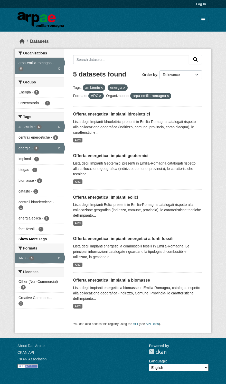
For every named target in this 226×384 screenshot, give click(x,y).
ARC (78, 140)
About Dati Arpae (31, 346)
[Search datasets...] (131, 59)
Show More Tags (32, 239)
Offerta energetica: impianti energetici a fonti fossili (123, 238)
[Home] (22, 41)
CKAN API (25, 352)
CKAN (157, 351)
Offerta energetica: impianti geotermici (110, 155)
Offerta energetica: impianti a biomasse (111, 280)
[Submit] (195, 59)
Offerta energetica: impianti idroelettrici (111, 114)
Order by (149, 75)
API (135, 324)
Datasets (39, 41)
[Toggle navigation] (203, 20)
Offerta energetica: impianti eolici (105, 197)
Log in (201, 4)
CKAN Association (32, 359)
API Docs (152, 324)
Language (157, 361)
